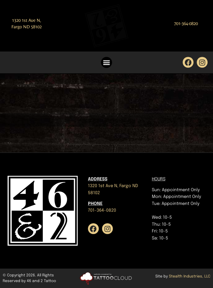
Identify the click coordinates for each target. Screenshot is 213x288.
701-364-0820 (186, 23)
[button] (106, 62)
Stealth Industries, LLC (189, 276)
